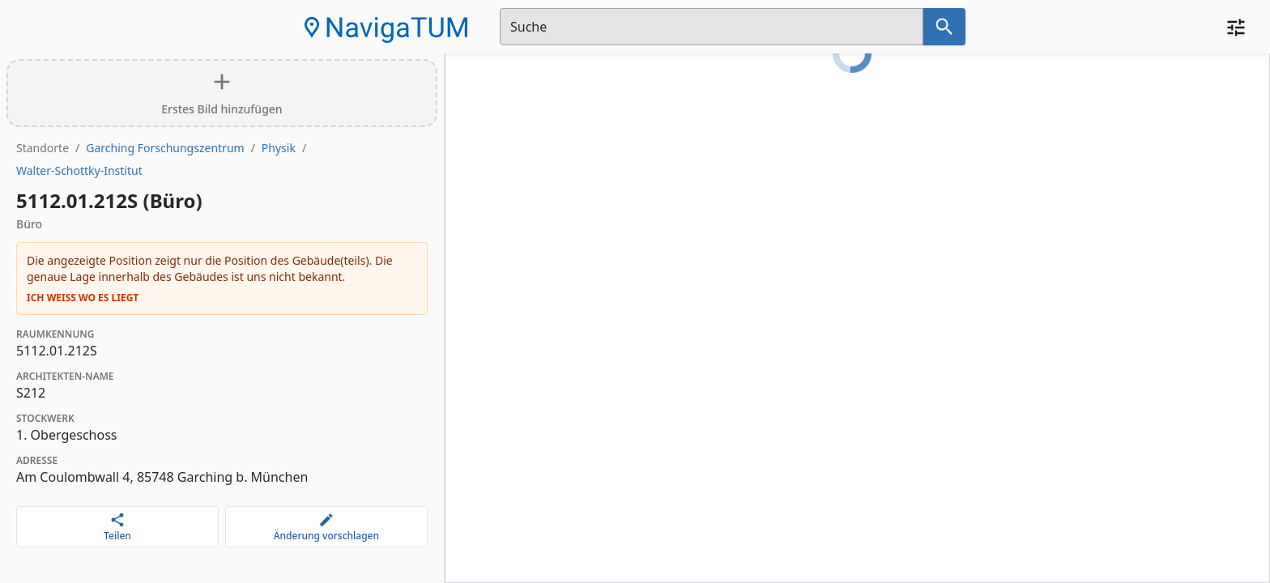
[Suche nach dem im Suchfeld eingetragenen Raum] (944, 26)
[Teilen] (117, 526)
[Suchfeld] (712, 27)
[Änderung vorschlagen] (326, 526)
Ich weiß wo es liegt (83, 298)
